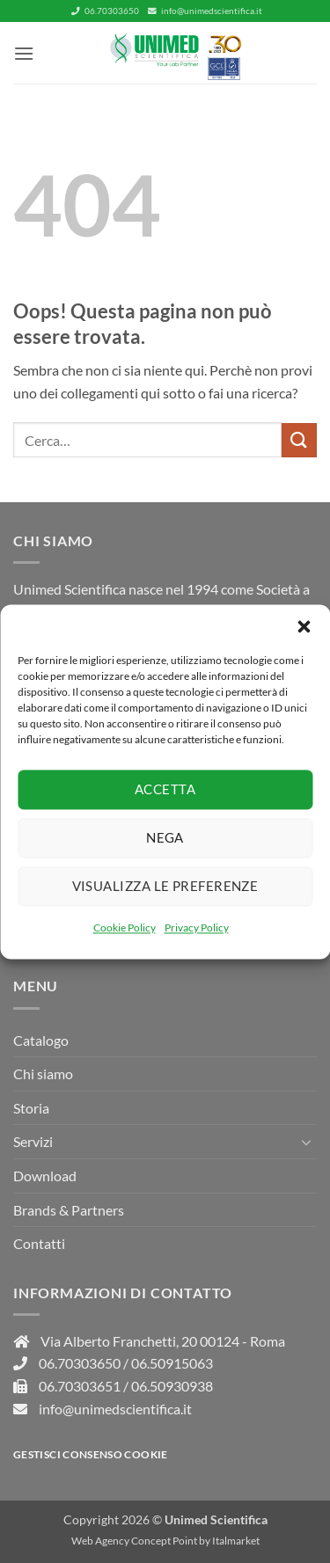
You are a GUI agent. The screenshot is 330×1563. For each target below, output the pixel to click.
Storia (31, 1107)
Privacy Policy (197, 927)
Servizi (33, 1141)
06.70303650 (105, 11)
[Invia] (299, 440)
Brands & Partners (68, 1209)
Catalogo (41, 1040)
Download (45, 1175)
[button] (303, 626)
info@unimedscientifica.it (205, 11)
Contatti (39, 1243)
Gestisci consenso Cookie (90, 1454)
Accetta (165, 789)
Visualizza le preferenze (165, 886)
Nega (165, 837)
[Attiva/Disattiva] (306, 1141)
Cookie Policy (124, 927)
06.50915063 (172, 1363)
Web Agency (100, 1540)
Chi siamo (43, 1073)
